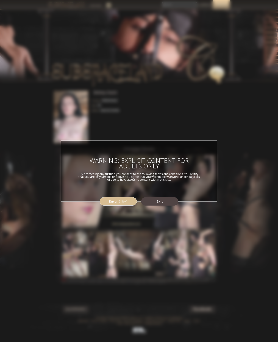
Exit (160, 201)
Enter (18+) (118, 201)
